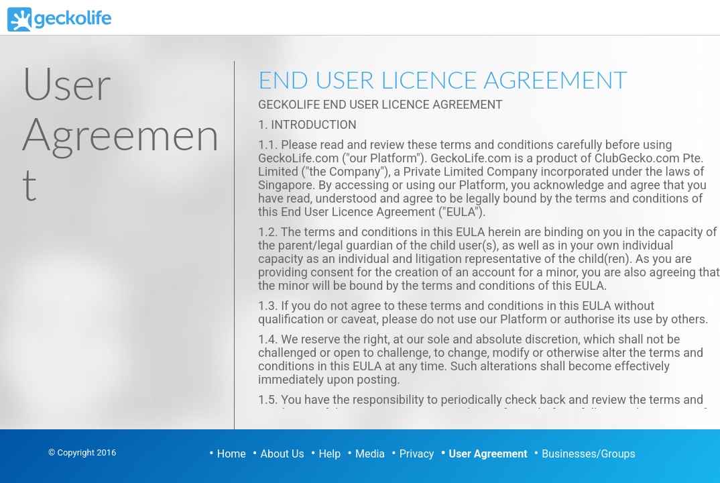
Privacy (417, 453)
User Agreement (488, 453)
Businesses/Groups (588, 453)
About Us (282, 453)
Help (329, 453)
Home (231, 453)
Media (370, 453)
